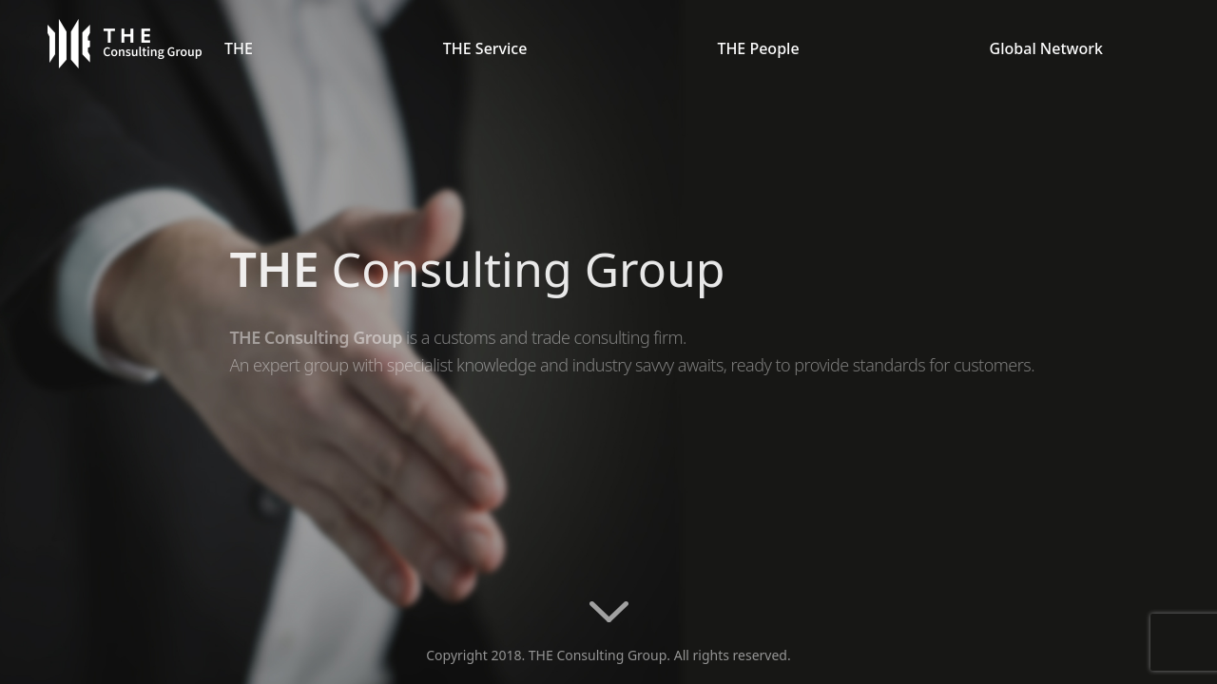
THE (238, 48)
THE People (758, 48)
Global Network (1046, 48)
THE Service (485, 48)
